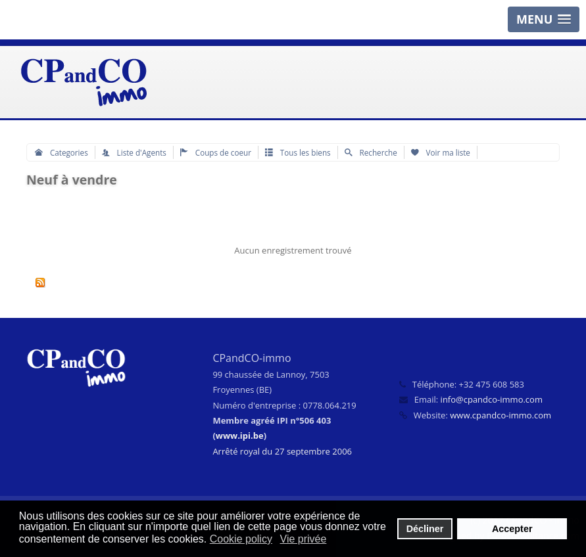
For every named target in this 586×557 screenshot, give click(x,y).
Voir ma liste (440, 152)
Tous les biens (298, 152)
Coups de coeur (215, 152)
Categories (61, 152)
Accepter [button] (512, 529)
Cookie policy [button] (241, 539)
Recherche (371, 152)
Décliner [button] (425, 529)
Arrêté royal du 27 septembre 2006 (282, 451)
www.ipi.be (240, 435)
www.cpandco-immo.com (500, 415)
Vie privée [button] (303, 539)
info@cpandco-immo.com (492, 399)
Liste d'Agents (134, 152)
